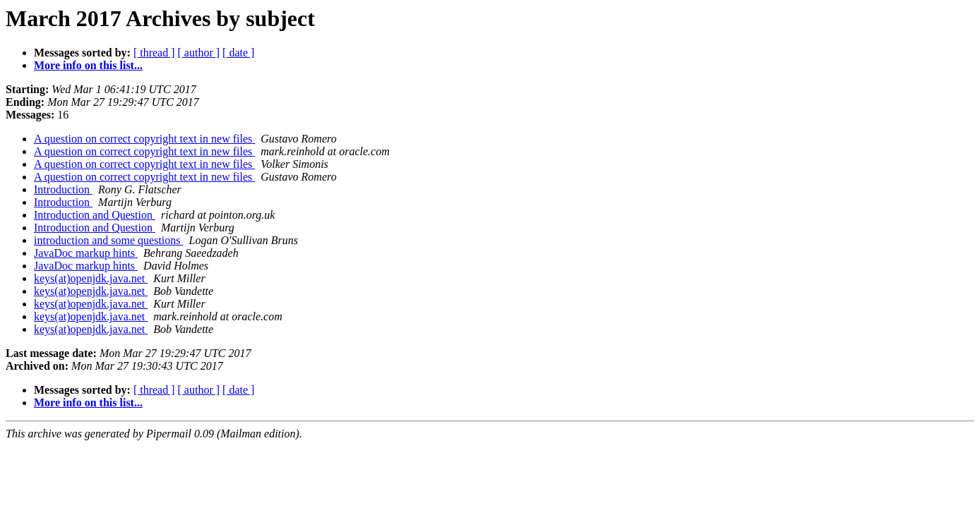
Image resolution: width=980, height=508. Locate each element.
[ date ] (238, 53)
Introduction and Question (94, 215)
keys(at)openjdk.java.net (91, 278)
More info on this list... (88, 65)
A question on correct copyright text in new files (144, 139)
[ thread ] (154, 53)
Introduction (63, 189)
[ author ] (199, 53)
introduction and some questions (109, 240)
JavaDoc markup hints (86, 253)
